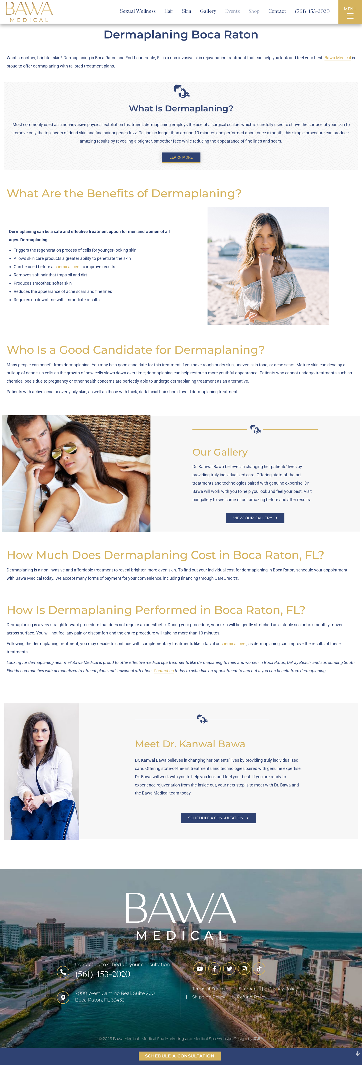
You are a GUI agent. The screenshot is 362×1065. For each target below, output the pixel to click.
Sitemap (248, 988)
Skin (186, 11)
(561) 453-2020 (312, 11)
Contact (277, 11)
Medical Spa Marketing (162, 1038)
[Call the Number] (114, 972)
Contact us (164, 675)
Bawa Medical (338, 57)
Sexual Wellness (138, 11)
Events (232, 11)
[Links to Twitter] (229, 968)
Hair (168, 11)
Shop (254, 11)
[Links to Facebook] (214, 968)
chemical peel (67, 271)
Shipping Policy (208, 997)
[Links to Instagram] (244, 968)
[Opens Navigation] (350, 16)
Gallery (208, 11)
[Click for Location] (114, 998)
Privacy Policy (283, 988)
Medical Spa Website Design (220, 1038)
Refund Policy (251, 997)
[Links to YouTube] (199, 968)
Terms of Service (209, 988)
